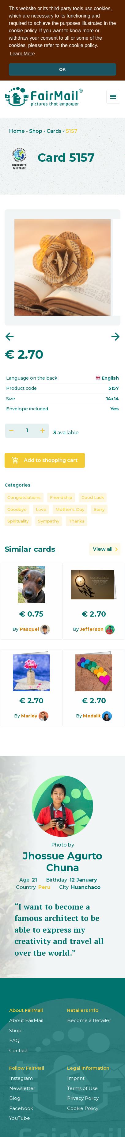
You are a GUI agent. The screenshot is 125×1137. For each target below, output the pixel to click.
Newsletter (22, 1087)
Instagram (21, 1077)
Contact (18, 1049)
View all (102, 548)
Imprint (76, 1077)
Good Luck (92, 496)
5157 (71, 130)
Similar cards (30, 547)
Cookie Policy (82, 1107)
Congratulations (24, 496)
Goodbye (17, 508)
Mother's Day (70, 508)
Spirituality (18, 519)
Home (17, 130)
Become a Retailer (89, 1019)
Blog (14, 1097)
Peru (44, 886)
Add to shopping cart (45, 459)
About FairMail (26, 1019)
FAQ (14, 1039)
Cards (54, 130)
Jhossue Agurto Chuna (62, 860)
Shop (35, 130)
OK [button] (62, 69)
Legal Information (88, 1067)
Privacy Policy (83, 1097)
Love (41, 508)
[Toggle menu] (113, 95)
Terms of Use (82, 1087)
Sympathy (48, 519)
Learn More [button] (22, 53)
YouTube (19, 1117)
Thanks (77, 519)
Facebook (21, 1107)
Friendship (61, 496)
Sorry (99, 508)
